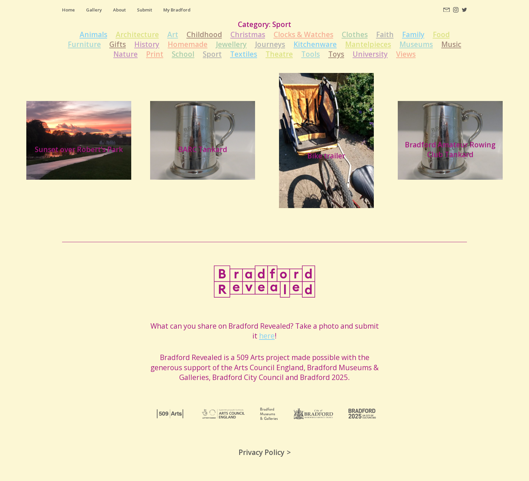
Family (413, 34)
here (267, 335)
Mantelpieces (368, 44)
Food (441, 34)
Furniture (84, 44)
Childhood (204, 34)
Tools (310, 54)
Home (68, 10)
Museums (416, 44)
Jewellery (231, 44)
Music (451, 44)
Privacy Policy (261, 452)
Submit (144, 10)
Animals (93, 34)
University (370, 54)
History (146, 44)
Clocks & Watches (303, 34)
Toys (336, 54)
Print (154, 54)
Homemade (187, 44)
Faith (385, 34)
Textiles (243, 54)
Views (406, 54)
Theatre (279, 54)
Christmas (247, 34)
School (183, 54)
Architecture (137, 34)
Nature (125, 54)
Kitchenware (315, 44)
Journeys (270, 44)
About (119, 10)
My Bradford (177, 10)
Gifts (117, 44)
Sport (212, 54)
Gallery (94, 10)
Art (172, 34)
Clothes (355, 34)
